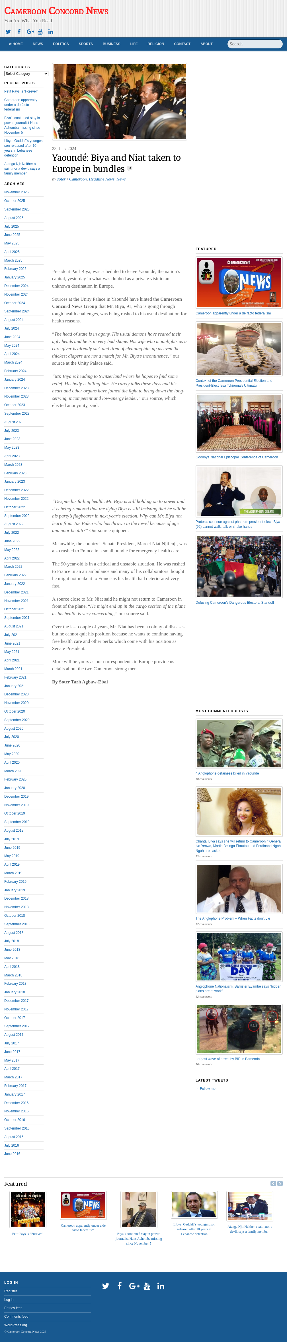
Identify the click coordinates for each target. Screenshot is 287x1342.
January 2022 (14, 584)
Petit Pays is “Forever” (21, 91)
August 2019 (13, 831)
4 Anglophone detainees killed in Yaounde (227, 773)
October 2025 (14, 201)
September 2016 (17, 1128)
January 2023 (14, 482)
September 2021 (17, 618)
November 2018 (16, 907)
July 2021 (11, 635)
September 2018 (17, 924)
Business (111, 44)
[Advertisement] (254, 32)
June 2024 (12, 337)
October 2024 (14, 303)
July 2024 (11, 328)
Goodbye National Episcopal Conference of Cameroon (237, 457)
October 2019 (14, 813)
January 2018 (14, 992)
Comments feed (16, 1317)
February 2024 (15, 371)
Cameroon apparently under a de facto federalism (20, 105)
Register (10, 1291)
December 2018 (16, 898)
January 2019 (14, 890)
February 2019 (15, 882)
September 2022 (17, 516)
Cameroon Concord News (23, 1331)
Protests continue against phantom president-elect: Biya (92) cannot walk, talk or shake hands (238, 524)
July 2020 (11, 737)
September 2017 (17, 1026)
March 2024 (13, 362)
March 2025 (13, 260)
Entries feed (13, 1308)
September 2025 (17, 209)
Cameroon (78, 179)
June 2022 (12, 541)
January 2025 (14, 277)
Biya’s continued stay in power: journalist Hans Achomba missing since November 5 (139, 1238)
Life (134, 44)
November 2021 (16, 601)
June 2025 (12, 235)
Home (16, 44)
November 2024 (16, 294)
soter (61, 179)
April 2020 (12, 763)
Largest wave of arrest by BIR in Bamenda (228, 1059)
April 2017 (12, 1069)
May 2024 (11, 346)
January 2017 (14, 1094)
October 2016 (14, 1120)
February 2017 (15, 1086)
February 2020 (15, 779)
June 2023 (12, 439)
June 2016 (12, 1154)
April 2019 (12, 864)
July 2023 (11, 431)
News (38, 44)
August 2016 (13, 1137)
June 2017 (12, 1052)
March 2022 (13, 567)
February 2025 (15, 269)
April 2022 (12, 558)
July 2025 (11, 226)
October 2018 (14, 916)
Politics (61, 44)
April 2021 (12, 660)
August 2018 (13, 933)
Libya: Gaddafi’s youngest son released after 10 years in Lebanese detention (194, 1229)
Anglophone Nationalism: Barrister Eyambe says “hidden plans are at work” (238, 988)
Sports (86, 44)
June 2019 (12, 848)
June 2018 (12, 950)
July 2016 (11, 1146)
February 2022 (15, 575)
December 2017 (16, 1001)
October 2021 (14, 609)
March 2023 (13, 465)
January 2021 (14, 686)
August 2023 (13, 422)
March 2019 (13, 873)
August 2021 (13, 626)
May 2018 (11, 958)
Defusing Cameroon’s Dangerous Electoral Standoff (235, 603)
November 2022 (16, 499)
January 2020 (14, 788)
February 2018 (15, 984)
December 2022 (16, 490)
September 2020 (17, 720)
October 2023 (14, 405)
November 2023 (16, 396)
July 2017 (11, 1043)
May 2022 (11, 550)
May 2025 (11, 243)
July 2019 (11, 839)
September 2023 (17, 414)
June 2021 (12, 643)
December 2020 (16, 694)
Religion (155, 44)
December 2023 (16, 388)
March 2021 (13, 669)
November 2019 (16, 805)
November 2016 (16, 1111)
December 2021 (16, 592)
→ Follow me (206, 1089)
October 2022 (14, 507)
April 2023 (12, 456)
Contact (182, 44)
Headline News (101, 179)
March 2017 (13, 1077)
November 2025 (16, 192)
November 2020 (16, 703)
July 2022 (11, 533)
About (206, 44)
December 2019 (16, 797)
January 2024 (14, 380)
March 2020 (13, 771)
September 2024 (17, 311)
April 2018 (12, 967)
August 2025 (13, 218)
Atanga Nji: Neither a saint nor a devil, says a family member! (22, 169)
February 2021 (15, 677)
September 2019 (17, 822)
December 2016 (16, 1103)
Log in (9, 1300)
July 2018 (11, 941)
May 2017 (11, 1060)
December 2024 (16, 286)
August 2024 (13, 320)
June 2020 (12, 745)
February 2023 (15, 473)
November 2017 (16, 1009)
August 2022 (13, 524)
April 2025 (12, 252)
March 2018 (13, 975)
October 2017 (14, 1018)
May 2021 (11, 652)
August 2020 (13, 729)
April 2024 (12, 354)
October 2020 (14, 711)
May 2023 (11, 448)
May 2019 (11, 856)
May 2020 (11, 754)
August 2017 (13, 1035)
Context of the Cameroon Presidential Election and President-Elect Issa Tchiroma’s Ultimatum (234, 383)
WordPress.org (15, 1325)
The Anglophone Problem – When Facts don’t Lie (233, 918)
